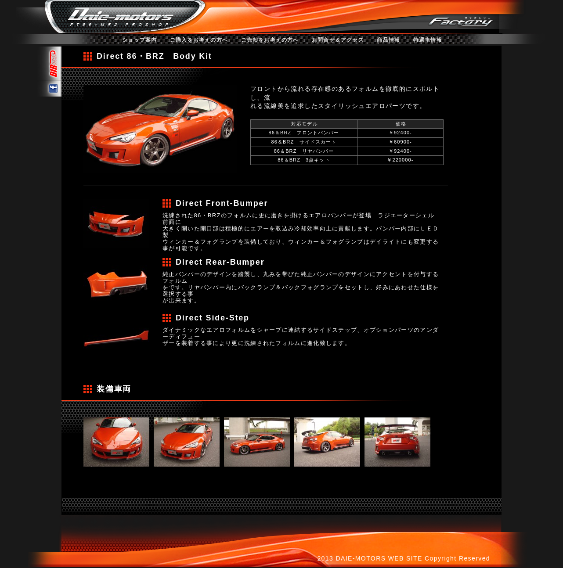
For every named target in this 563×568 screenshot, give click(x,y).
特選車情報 (427, 40)
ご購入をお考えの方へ (199, 40)
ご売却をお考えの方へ (270, 40)
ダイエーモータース (119, 15)
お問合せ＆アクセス (338, 40)
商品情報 (388, 40)
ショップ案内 (139, 40)
